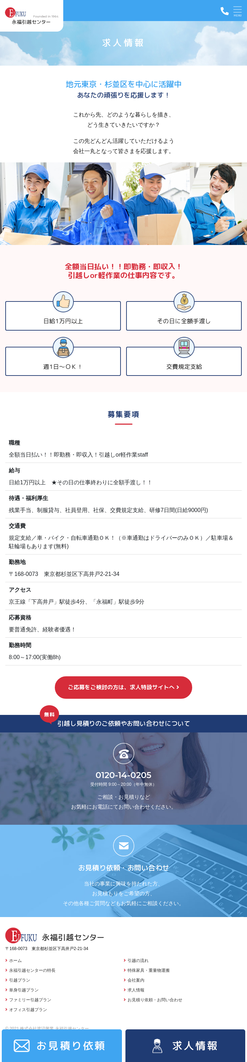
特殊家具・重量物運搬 (149, 970)
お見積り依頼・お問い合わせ (155, 999)
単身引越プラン (24, 990)
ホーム (15, 960)
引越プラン (19, 980)
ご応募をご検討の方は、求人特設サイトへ (121, 687)
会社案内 (136, 980)
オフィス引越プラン (28, 1009)
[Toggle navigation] (237, 10)
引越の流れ (138, 960)
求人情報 (136, 990)
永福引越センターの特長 (32, 970)
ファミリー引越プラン (30, 999)
